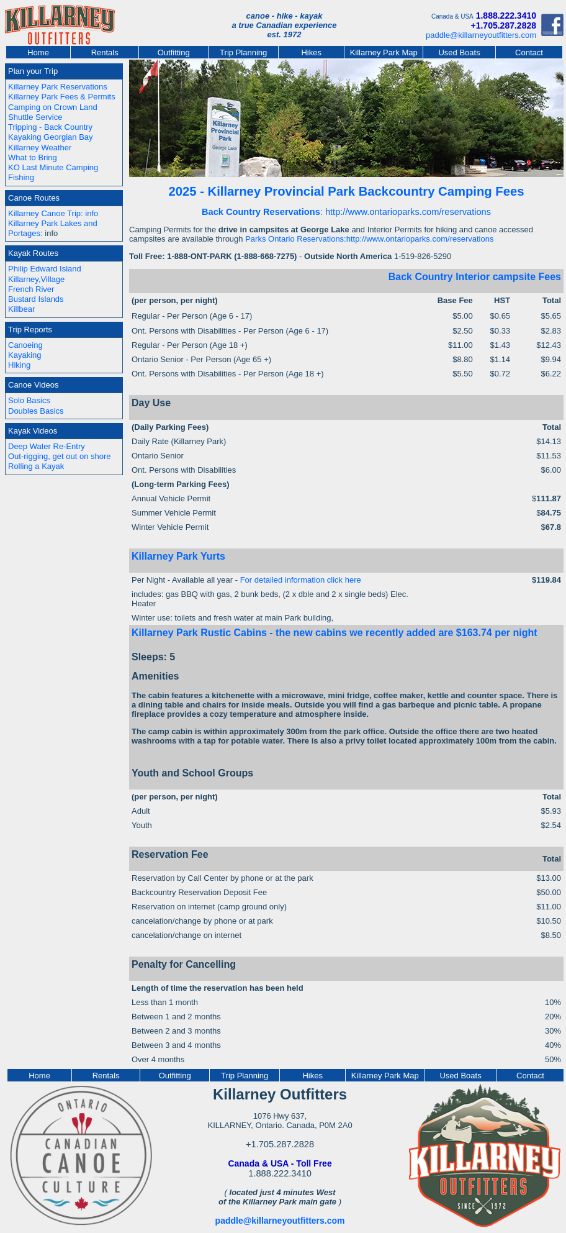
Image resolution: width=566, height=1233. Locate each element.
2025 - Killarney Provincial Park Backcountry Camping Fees (346, 191)
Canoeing (25, 345)
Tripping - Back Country (50, 127)
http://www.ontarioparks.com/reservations (408, 212)
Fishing (21, 177)
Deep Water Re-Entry (46, 446)
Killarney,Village (36, 279)
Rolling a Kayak (36, 466)
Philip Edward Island (44, 268)
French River (31, 289)
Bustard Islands (36, 299)
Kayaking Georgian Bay (50, 137)
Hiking (19, 365)
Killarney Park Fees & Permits (61, 96)
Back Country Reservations (261, 212)
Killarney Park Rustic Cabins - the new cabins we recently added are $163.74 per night (334, 632)
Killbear (21, 309)
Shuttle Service (35, 117)
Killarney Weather (39, 147)
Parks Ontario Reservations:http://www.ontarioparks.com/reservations (369, 238)
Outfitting (174, 52)
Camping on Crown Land (52, 107)
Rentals (105, 52)
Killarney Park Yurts (178, 556)
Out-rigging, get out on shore (59, 456)
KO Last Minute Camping (53, 167)
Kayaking (24, 355)
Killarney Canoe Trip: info (53, 213)
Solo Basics (29, 400)
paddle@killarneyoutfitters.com (481, 35)
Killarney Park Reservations (57, 86)
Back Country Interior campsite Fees (475, 276)
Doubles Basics (36, 411)
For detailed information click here (300, 580)
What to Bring (32, 157)
